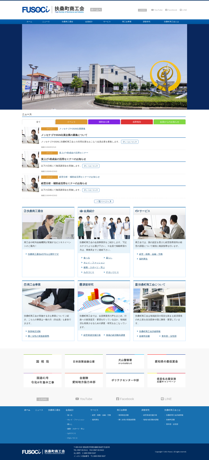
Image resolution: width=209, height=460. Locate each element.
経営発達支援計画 (92, 335)
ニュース (27, 114)
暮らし (109, 258)
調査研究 (146, 410)
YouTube (157, 10)
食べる (87, 258)
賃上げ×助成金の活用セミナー (73, 153)
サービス (94, 410)
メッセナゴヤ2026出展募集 (72, 128)
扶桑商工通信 (54, 410)
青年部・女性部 (169, 336)
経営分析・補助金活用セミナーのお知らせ (79, 177)
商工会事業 (122, 410)
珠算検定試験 (34, 331)
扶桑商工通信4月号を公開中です (43, 254)
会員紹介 (70, 410)
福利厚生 (143, 259)
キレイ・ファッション (94, 262)
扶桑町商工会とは (172, 410)
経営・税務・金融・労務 (151, 254)
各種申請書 (144, 336)
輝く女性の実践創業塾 (38, 336)
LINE (183, 10)
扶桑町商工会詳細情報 (149, 331)
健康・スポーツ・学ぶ (94, 267)
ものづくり (89, 272)
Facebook (171, 10)
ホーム (27, 410)
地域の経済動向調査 (115, 335)
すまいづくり (112, 272)
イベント (49, 129)
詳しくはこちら (129, 142)
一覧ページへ (103, 201)
